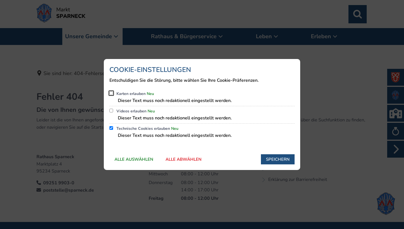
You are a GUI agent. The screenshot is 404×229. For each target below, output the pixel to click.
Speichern (278, 159)
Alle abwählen (183, 159)
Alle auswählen (133, 159)
